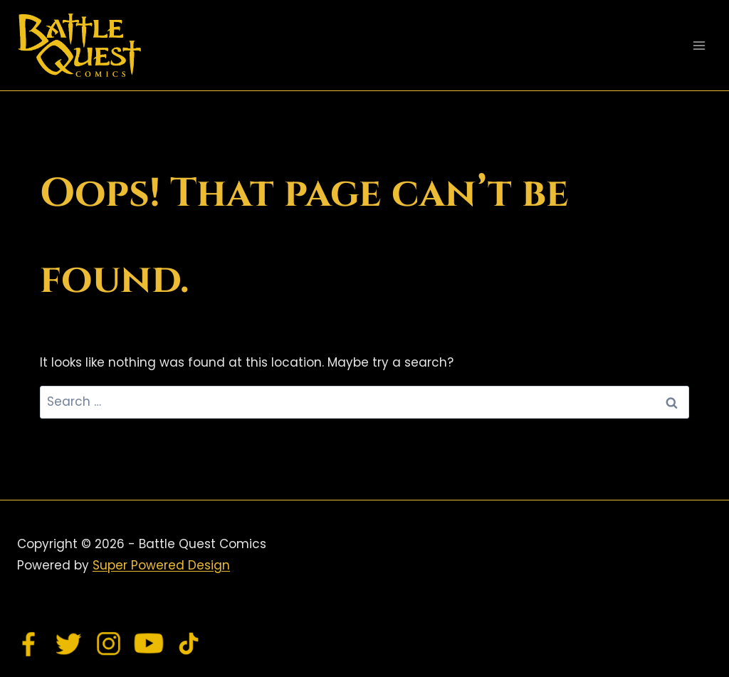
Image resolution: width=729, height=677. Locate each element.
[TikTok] (189, 643)
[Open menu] (699, 45)
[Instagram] (109, 643)
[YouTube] (149, 643)
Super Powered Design (161, 565)
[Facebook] (29, 643)
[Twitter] (69, 643)
